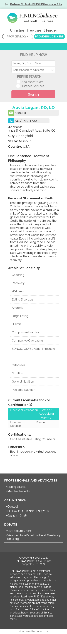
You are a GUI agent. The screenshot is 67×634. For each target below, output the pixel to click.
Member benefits (18, 491)
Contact (17, 113)
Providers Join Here (49, 36)
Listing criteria (16, 486)
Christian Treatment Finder (33, 18)
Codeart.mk (42, 631)
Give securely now (19, 531)
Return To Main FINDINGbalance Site (36, 4)
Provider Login (17, 36)
